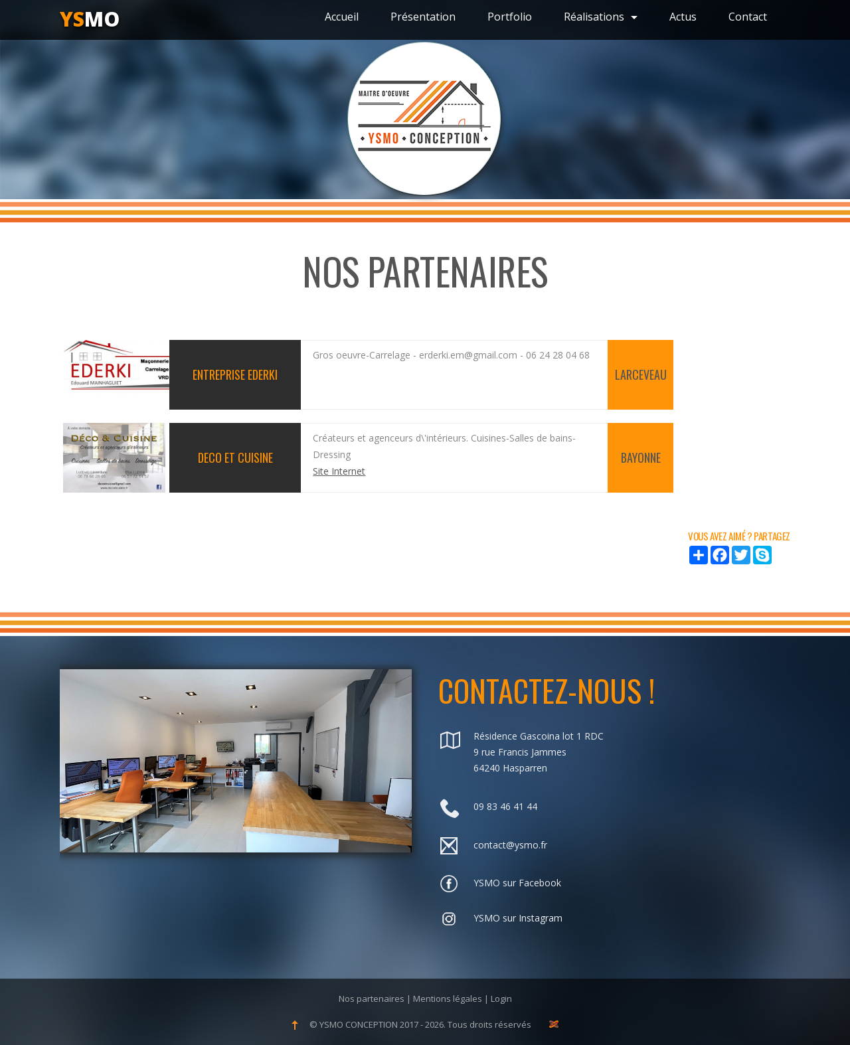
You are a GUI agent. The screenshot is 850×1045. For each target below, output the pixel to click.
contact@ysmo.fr (510, 845)
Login (501, 999)
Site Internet (339, 471)
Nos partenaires (371, 999)
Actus (683, 16)
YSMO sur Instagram (517, 918)
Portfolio (509, 16)
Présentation (423, 16)
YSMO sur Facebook (517, 882)
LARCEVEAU (641, 374)
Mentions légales (447, 999)
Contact (747, 16)
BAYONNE (641, 457)
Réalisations (601, 16)
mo (90, 19)
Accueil (342, 16)
